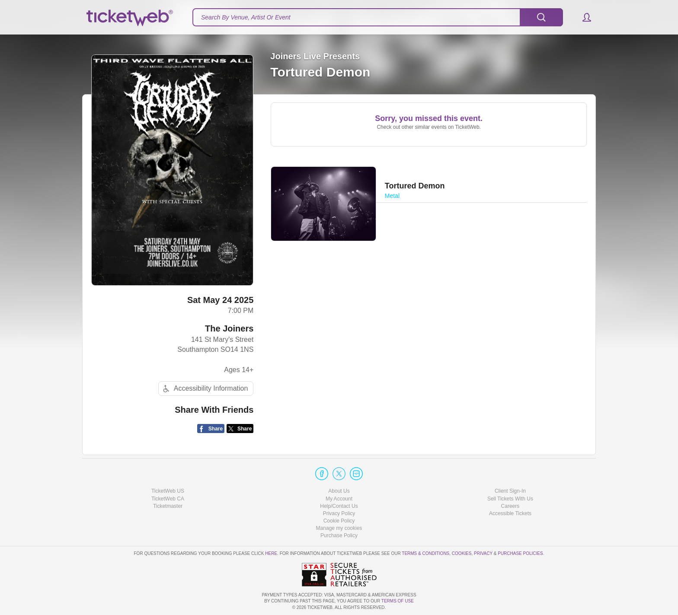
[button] (582, 17)
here (271, 553)
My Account (339, 499)
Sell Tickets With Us (510, 499)
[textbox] (377, 17)
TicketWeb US (167, 491)
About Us (338, 491)
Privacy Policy (339, 513)
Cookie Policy (339, 521)
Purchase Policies (520, 553)
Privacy (483, 553)
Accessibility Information (204, 388)
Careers (510, 506)
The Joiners (229, 328)
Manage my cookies (339, 528)
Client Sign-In (510, 491)
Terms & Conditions (425, 553)
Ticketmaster (167, 506)
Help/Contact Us (339, 506)
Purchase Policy (339, 535)
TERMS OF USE (397, 601)
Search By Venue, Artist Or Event (246, 17)
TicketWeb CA (167, 499)
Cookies (462, 553)
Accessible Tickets (510, 513)
